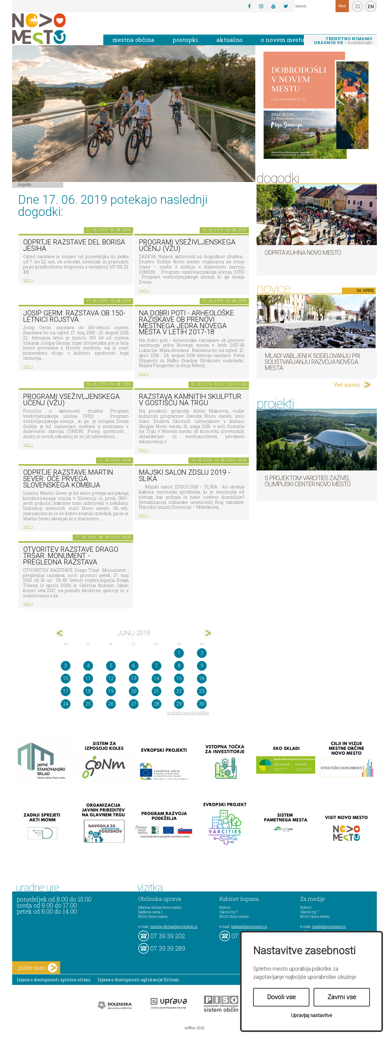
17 (65, 691)
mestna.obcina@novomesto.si (174, 926)
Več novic (346, 384)
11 (88, 678)
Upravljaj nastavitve (311, 1015)
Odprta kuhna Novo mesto (303, 252)
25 (88, 704)
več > (28, 280)
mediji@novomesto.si (329, 926)
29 (179, 704)
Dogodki (25, 184)
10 (65, 678)
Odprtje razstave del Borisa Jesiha (74, 245)
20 (133, 691)
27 (133, 704)
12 (111, 678)
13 (133, 678)
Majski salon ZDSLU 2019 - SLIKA (184, 475)
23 (202, 691)
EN (371, 6)
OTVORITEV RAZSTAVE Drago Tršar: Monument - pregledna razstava (70, 555)
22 (179, 691)
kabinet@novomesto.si (249, 926)
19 (111, 691)
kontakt (357, 6)
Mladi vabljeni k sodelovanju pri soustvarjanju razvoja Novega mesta (312, 362)
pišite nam (37, 967)
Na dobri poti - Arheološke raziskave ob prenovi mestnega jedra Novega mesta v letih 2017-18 (186, 322)
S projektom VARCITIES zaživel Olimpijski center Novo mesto (307, 481)
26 (111, 704)
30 (202, 704)
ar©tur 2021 (194, 1027)
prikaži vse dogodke (188, 713)
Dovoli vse (281, 997)
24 (65, 704)
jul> (207, 633)
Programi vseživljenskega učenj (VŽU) (187, 245)
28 (156, 704)
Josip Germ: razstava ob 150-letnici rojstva (74, 316)
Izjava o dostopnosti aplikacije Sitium (138, 979)
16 (202, 678)
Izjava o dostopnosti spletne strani (54, 979)
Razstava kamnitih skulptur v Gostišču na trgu (190, 400)
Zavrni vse (342, 997)
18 (88, 691)
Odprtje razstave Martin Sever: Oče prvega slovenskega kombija (68, 478)
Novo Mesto (53, 28)
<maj (60, 633)
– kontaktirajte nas (343, 41)
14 (156, 678)
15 (179, 678)
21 (156, 691)
